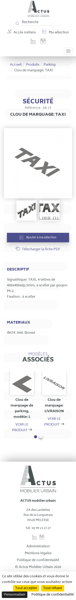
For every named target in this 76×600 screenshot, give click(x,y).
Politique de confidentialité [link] (52, 595)
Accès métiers (21, 32)
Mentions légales (38, 553)
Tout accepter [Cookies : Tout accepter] (26, 588)
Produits (32, 65)
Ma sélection (56, 32)
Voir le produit (20, 427)
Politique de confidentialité (38, 560)
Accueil (16, 65)
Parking (50, 65)
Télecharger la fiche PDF (38, 249)
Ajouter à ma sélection (38, 237)
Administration (38, 546)
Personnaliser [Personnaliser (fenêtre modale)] (14, 595)
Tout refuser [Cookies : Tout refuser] (52, 588)
